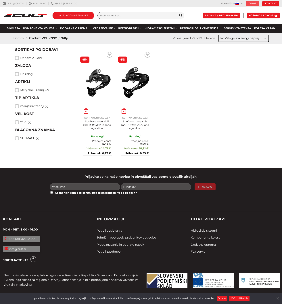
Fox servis (198, 251)
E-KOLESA (13, 28)
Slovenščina (231, 3)
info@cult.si (17, 249)
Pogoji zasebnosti (109, 251)
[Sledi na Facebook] (33, 259)
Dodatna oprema (203, 244)
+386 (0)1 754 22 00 (21, 239)
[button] (42, 58)
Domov (18, 38)
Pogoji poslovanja (109, 230)
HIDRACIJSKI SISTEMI (161, 28)
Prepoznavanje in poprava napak (120, 244)
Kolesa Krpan (264, 28)
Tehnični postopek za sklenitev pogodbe (126, 237)
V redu (222, 298)
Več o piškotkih (239, 298)
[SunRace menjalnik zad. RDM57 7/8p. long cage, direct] (135, 82)
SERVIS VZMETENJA (237, 28)
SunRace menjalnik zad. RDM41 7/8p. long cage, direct (97, 125)
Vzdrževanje (104, 28)
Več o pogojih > (127, 192)
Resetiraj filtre (33, 148)
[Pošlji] (181, 15)
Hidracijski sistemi (204, 230)
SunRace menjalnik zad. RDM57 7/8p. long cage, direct (135, 125)
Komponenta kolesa (205, 237)
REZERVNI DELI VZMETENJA (200, 28)
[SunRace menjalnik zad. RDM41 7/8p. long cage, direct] (97, 83)
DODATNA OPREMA (75, 28)
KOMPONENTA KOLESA (40, 28)
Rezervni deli (130, 28)
